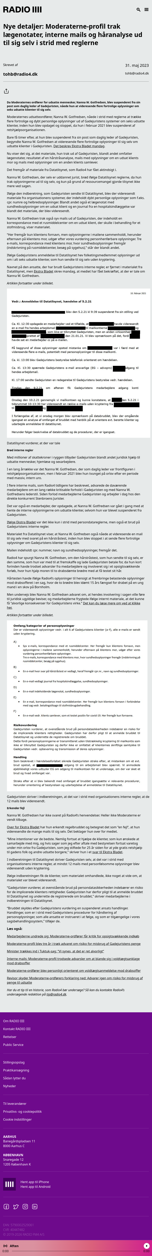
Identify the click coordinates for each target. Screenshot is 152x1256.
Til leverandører (14, 1103)
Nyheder (9, 1086)
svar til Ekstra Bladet (107, 852)
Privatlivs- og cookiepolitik (22, 1111)
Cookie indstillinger (17, 1119)
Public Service (13, 1045)
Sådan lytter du (14, 1078)
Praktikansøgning (16, 1070)
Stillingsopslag (14, 1062)
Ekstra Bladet (43, 271)
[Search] (93, 9)
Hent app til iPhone (35, 1182)
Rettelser (9, 1037)
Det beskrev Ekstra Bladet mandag (78, 146)
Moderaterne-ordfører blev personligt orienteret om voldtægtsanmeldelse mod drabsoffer (74, 970)
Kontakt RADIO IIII (16, 1029)
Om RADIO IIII (13, 1021)
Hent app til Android (36, 1186)
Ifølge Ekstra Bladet (21, 522)
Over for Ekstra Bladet (23, 827)
